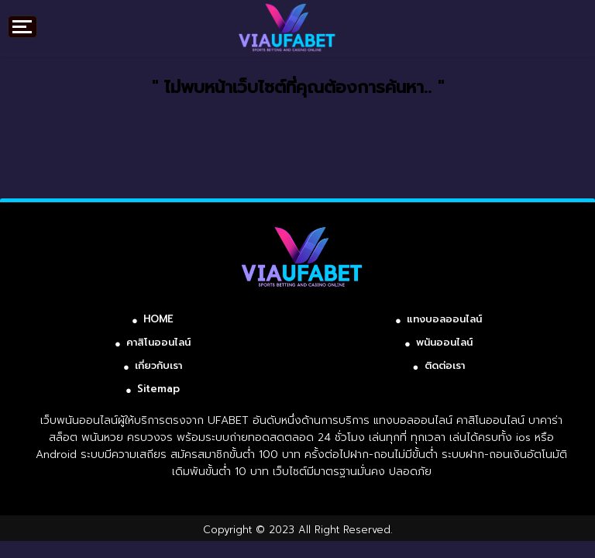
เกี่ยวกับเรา (158, 365)
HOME (158, 319)
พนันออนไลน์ (444, 342)
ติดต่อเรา (445, 365)
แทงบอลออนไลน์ (444, 319)
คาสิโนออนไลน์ (158, 342)
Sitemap (158, 388)
